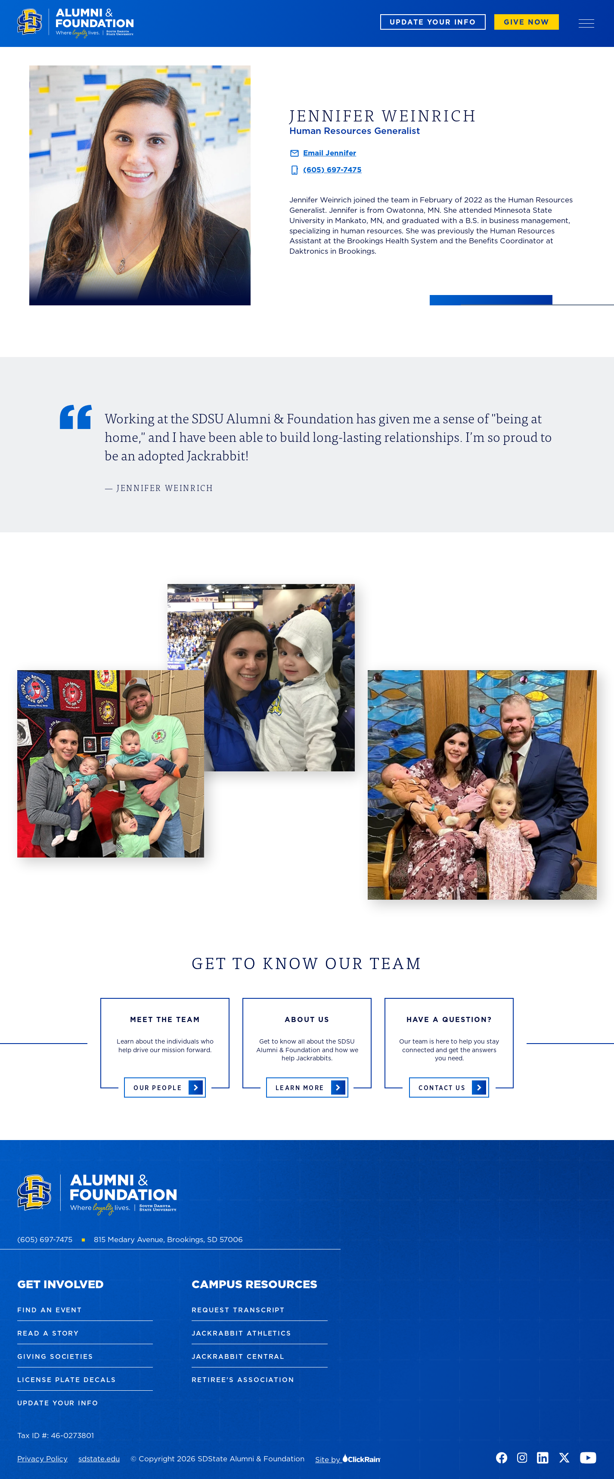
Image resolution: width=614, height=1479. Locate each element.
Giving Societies (55, 1356)
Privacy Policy (42, 1459)
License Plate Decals (66, 1379)
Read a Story (48, 1333)
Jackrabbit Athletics (241, 1333)
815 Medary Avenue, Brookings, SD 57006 (168, 1239)
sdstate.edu (99, 1459)
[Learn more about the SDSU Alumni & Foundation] (307, 1088)
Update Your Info (433, 22)
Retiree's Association (243, 1379)
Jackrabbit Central (238, 1356)
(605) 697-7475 (332, 170)
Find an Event (49, 1309)
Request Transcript (238, 1309)
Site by (348, 1459)
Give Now (526, 22)
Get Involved (60, 1284)
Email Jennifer (329, 153)
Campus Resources (254, 1284)
